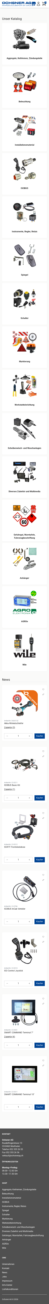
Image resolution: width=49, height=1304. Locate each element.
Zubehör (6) (9, 1036)
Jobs (4, 1276)
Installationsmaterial (11, 1198)
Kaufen (39, 736)
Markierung (7, 1218)
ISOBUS (5, 1202)
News (4, 1272)
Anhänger (6, 1239)
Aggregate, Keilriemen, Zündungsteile (19, 1189)
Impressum (7, 1281)
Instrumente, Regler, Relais (14, 1206)
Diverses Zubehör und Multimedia (17, 1231)
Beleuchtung (8, 1193)
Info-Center (7, 1285)
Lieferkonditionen (10, 1289)
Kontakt (5, 1268)
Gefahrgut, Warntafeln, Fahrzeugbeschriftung (23, 1235)
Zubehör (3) (9, 727)
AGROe (5, 1244)
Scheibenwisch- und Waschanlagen (18, 1227)
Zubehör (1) (9, 789)
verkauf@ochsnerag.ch (12, 1155)
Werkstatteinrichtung (11, 1223)
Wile (4, 1248)
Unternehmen (8, 1264)
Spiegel (5, 1210)
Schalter (6, 1214)
